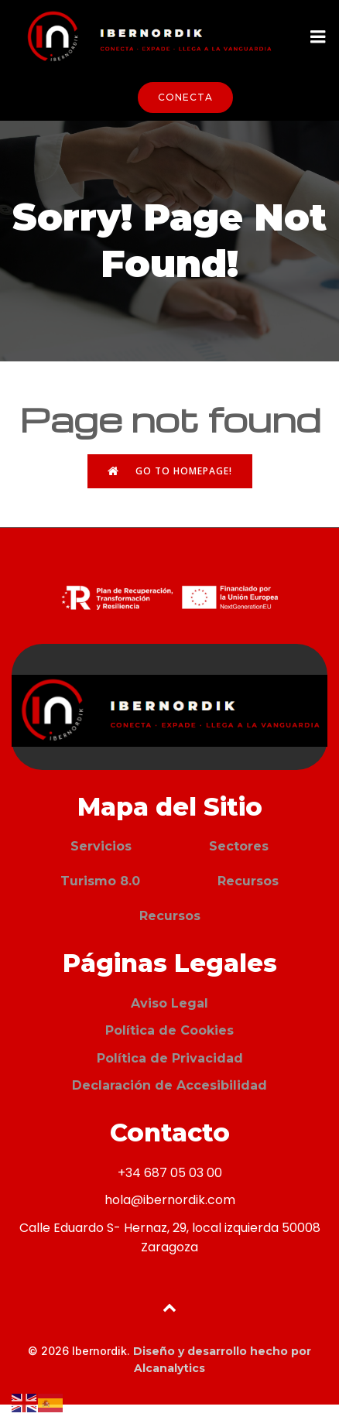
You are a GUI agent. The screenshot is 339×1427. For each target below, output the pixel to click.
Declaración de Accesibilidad (169, 1085)
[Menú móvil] (318, 37)
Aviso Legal (169, 1003)
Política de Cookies (169, 1030)
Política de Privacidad (170, 1058)
